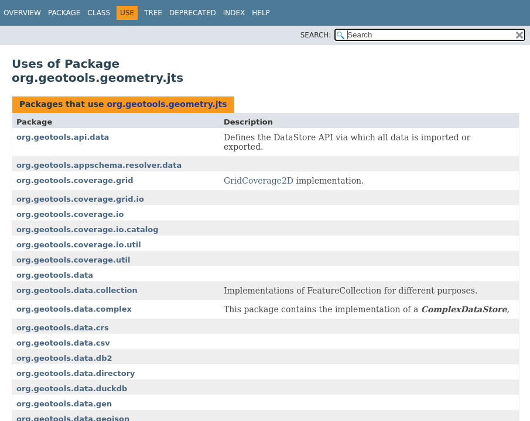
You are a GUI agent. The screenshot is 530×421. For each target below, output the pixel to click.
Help (261, 13)
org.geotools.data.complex (74, 309)
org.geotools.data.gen (64, 403)
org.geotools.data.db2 (64, 358)
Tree (153, 13)
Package (64, 13)
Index (234, 13)
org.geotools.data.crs (62, 327)
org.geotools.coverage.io (70, 214)
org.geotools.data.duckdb (71, 388)
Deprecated (192, 13)
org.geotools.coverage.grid (75, 180)
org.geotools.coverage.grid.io (80, 199)
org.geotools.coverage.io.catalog (87, 229)
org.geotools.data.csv (63, 343)
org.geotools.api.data (62, 137)
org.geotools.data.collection (77, 290)
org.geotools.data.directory (75, 373)
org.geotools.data (54, 275)
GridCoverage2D (258, 180)
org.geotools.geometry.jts (167, 104)
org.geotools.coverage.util (73, 260)
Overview (22, 13)
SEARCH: (315, 35)
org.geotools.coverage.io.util (78, 244)
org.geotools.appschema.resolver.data (99, 165)
